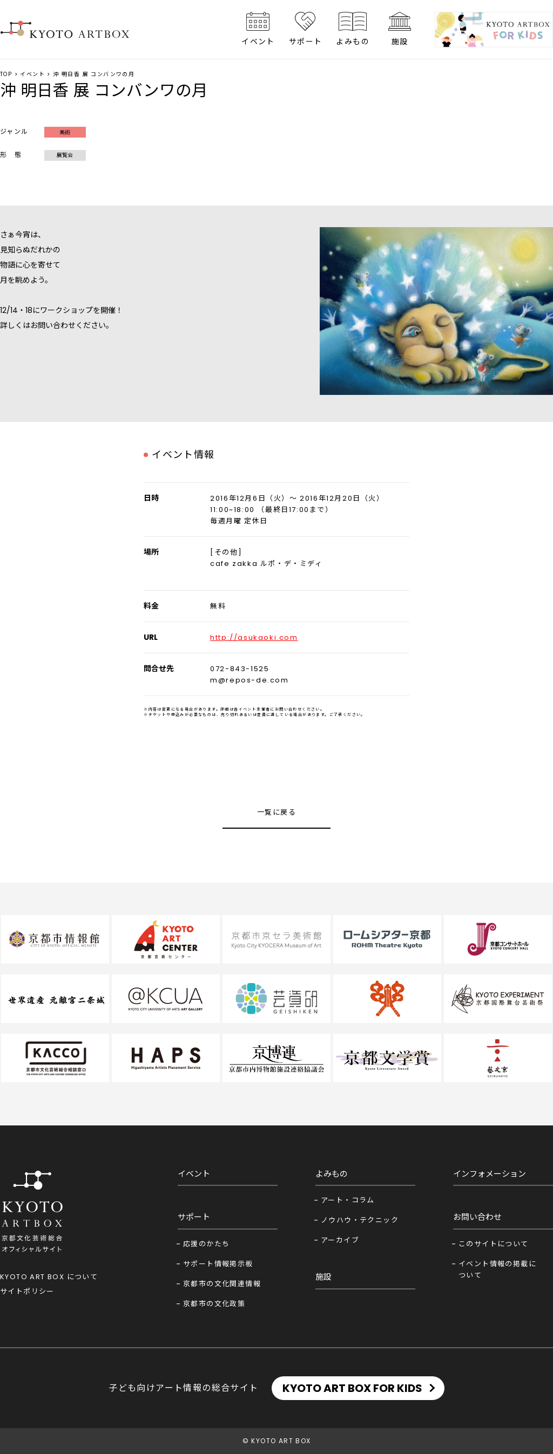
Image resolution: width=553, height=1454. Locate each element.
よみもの (352, 41)
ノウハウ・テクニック (360, 1220)
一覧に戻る (276, 812)
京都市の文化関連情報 (222, 1284)
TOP (6, 74)
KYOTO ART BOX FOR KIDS (352, 1388)
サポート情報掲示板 (218, 1264)
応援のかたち (206, 1244)
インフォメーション (489, 1173)
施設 (400, 41)
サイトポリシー (27, 1291)
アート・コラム (348, 1200)
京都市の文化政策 (214, 1304)
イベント (258, 41)
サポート (305, 41)
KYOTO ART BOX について (49, 1277)
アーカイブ (340, 1240)
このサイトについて (493, 1244)
